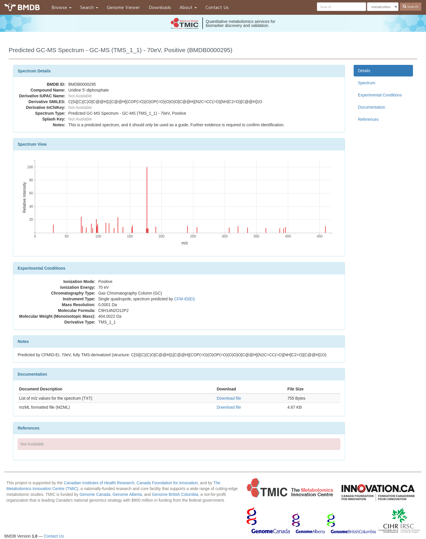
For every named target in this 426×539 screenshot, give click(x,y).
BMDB (28, 7)
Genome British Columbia (175, 494)
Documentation (371, 107)
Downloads (160, 7)
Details (364, 70)
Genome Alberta (127, 494)
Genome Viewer (123, 7)
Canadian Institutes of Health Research (99, 482)
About (188, 7)
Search (89, 7)
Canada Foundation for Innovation (167, 482)
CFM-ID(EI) (184, 299)
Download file (229, 398)
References (368, 119)
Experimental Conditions (380, 95)
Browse (61, 7)
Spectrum (366, 83)
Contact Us (217, 7)
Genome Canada (95, 494)
